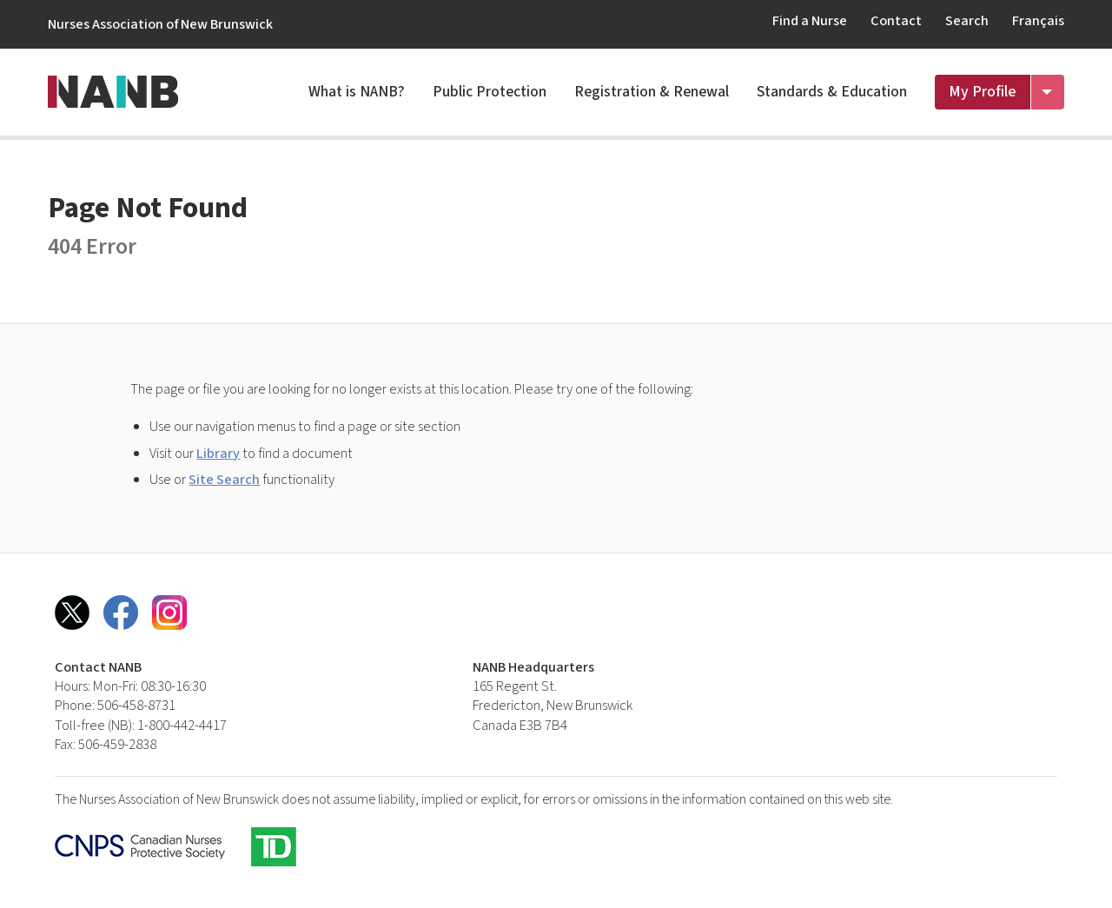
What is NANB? (356, 92)
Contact (896, 20)
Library (218, 453)
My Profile (982, 92)
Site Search (224, 479)
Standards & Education (832, 92)
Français (1038, 20)
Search (967, 20)
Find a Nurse (809, 20)
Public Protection (489, 92)
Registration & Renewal (651, 92)
